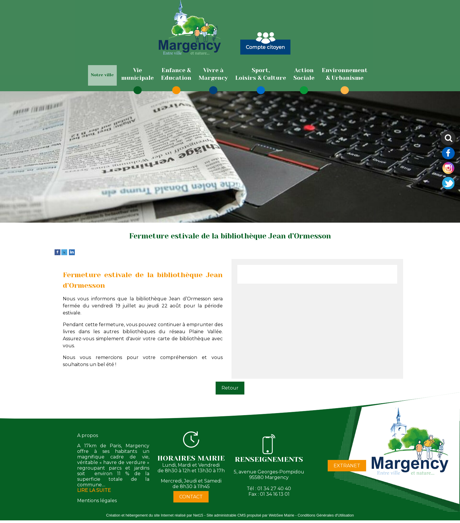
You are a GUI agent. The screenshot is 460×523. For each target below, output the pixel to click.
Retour (230, 388)
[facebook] (57, 252)
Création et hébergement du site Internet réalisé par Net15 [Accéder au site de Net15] (154, 515)
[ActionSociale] (303, 74)
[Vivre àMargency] (213, 74)
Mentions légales (97, 500)
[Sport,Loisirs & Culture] (260, 74)
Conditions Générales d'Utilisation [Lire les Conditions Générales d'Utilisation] (326, 515)
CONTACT (191, 497)
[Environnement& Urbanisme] (345, 74)
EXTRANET (347, 465)
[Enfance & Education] (176, 74)
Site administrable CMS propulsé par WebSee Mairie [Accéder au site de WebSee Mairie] (250, 515)
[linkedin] (72, 252)
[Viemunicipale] (137, 74)
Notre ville (102, 74)
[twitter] (64, 252)
